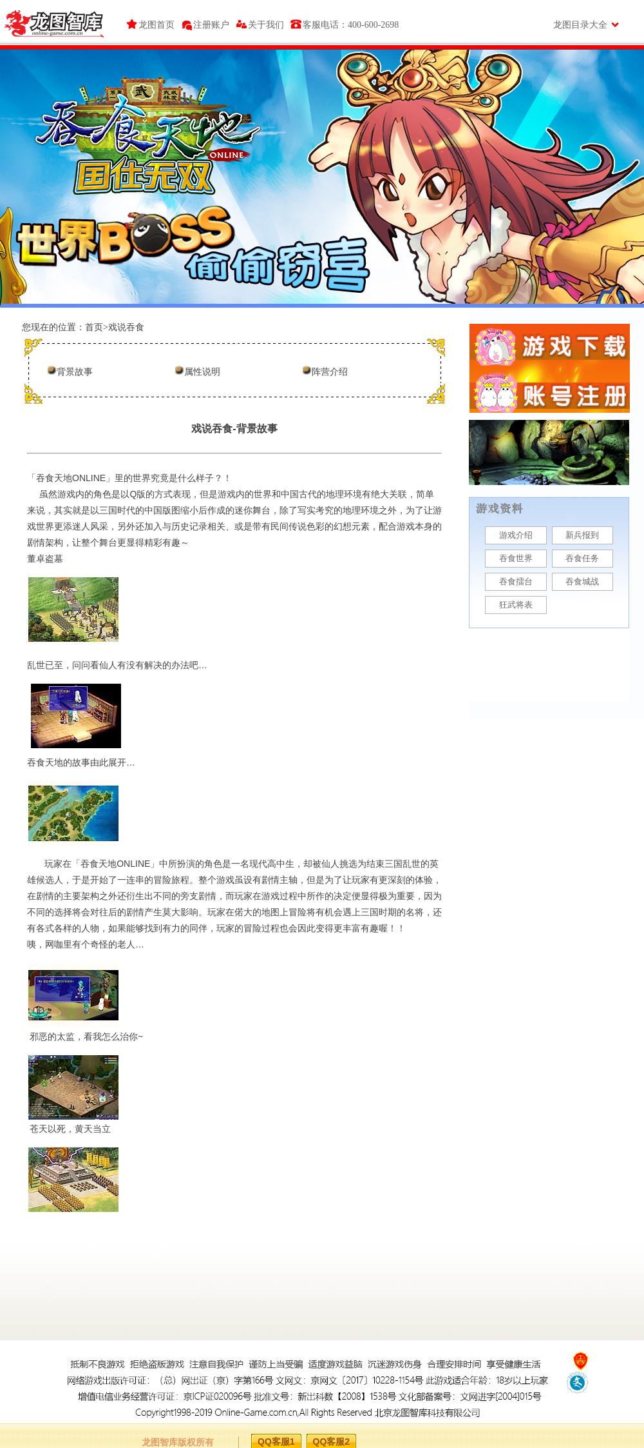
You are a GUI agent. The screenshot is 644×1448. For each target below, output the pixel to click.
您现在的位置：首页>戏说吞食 (83, 327)
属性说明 (202, 372)
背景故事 (75, 372)
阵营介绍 (330, 372)
